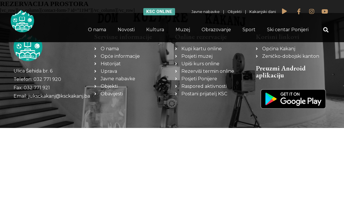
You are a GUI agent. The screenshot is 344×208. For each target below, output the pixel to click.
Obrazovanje (216, 29)
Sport (249, 29)
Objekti (235, 11)
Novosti (126, 29)
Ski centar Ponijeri (288, 29)
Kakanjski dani (262, 11)
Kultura (155, 29)
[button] (325, 30)
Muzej (183, 29)
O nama (97, 29)
